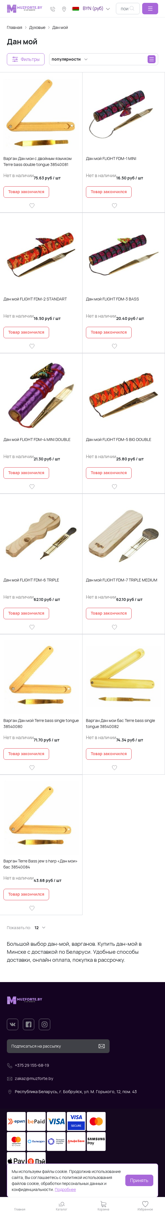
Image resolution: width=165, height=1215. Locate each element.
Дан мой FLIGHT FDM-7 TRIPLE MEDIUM (121, 580)
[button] (150, 8)
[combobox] (128, 8)
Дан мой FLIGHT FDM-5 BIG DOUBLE (118, 439)
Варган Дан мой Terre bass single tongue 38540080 (41, 723)
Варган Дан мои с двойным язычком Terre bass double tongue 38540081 (37, 161)
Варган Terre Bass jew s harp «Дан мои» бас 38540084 (40, 864)
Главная (14, 27)
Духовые (37, 27)
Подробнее (65, 1189)
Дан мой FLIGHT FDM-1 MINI (111, 158)
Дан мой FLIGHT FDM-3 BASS (112, 299)
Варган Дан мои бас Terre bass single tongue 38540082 (120, 723)
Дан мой (60, 27)
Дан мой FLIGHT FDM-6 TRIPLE (31, 580)
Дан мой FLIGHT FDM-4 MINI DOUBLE (37, 439)
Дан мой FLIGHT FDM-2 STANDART (35, 299)
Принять (139, 1180)
